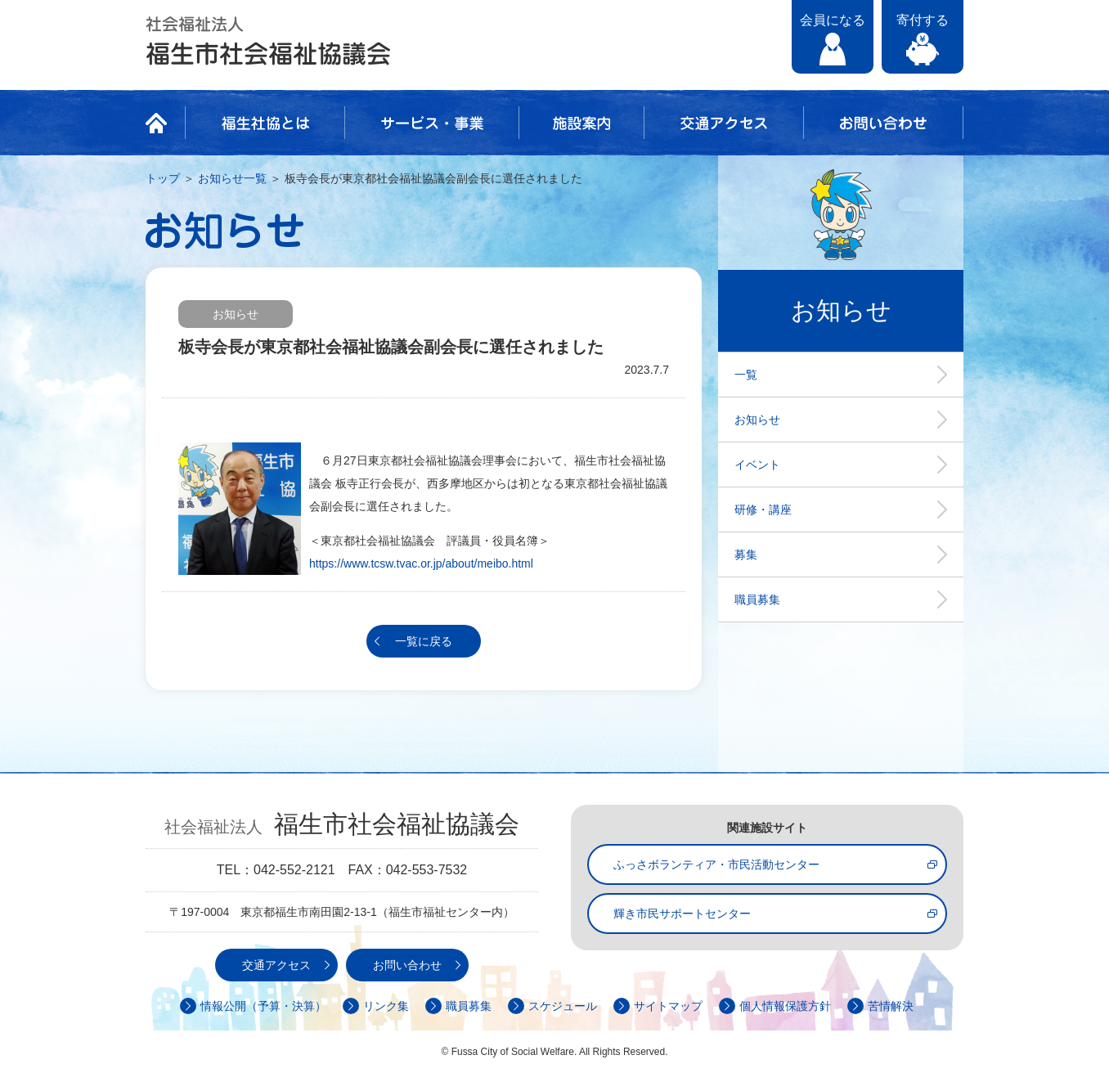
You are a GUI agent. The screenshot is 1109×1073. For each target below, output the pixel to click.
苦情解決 (891, 1005)
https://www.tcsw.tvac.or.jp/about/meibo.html (421, 563)
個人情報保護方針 (785, 1005)
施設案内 (581, 122)
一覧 (745, 374)
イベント (757, 464)
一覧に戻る (423, 641)
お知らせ (757, 419)
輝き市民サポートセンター (682, 913)
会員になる (832, 20)
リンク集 (386, 1005)
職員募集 (757, 599)
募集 (745, 554)
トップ (163, 178)
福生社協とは (265, 122)
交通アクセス (724, 122)
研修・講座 (763, 509)
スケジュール (562, 1005)
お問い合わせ (883, 122)
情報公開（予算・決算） (263, 1005)
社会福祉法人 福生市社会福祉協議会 (268, 40)
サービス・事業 (431, 122)
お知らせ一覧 (232, 178)
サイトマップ (668, 1005)
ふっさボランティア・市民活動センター (716, 864)
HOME (161, 122)
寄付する (922, 20)
